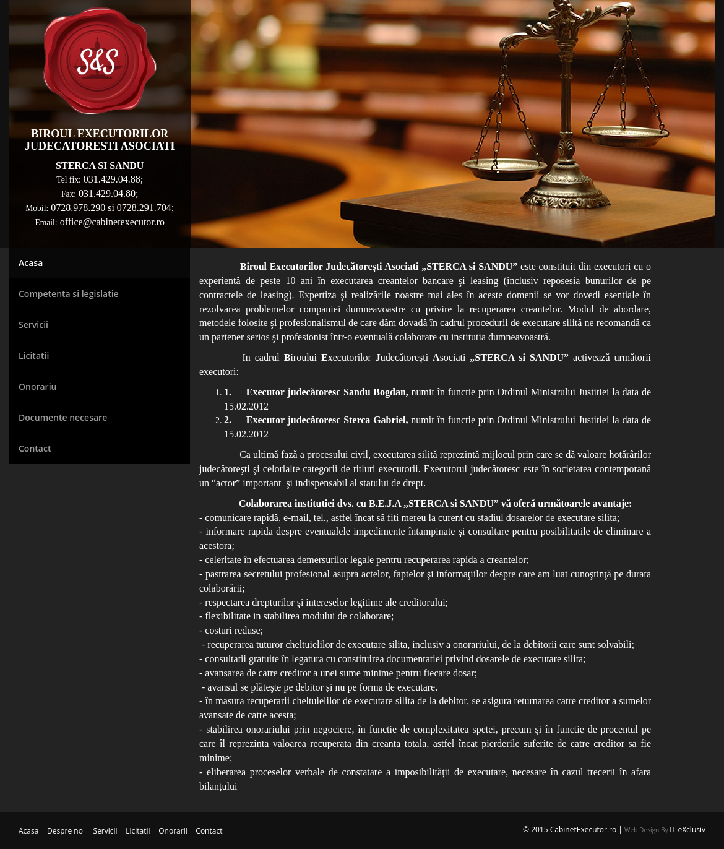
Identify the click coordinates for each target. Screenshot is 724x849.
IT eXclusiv (687, 829)
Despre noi (66, 830)
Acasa (28, 830)
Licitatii (138, 830)
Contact (209, 830)
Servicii (105, 830)
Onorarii (172, 830)
